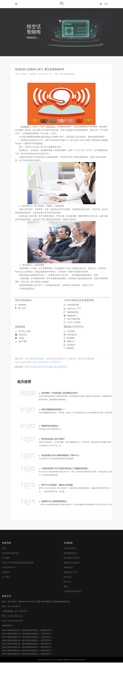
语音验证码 (70, 334)
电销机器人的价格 (71, 594)
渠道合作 (6, 603)
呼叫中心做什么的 (33, 366)
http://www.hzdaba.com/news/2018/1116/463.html (38, 362)
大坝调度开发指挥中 (72, 622)
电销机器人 (68, 598)
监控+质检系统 (72, 318)
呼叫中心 (67, 613)
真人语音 (20, 308)
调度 (66, 618)
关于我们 (6, 608)
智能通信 (20, 326)
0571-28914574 (21, 642)
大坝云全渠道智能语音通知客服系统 (18, 594)
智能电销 (20, 304)
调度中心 (69, 341)
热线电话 (69, 348)
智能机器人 (70, 315)
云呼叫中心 (72, 308)
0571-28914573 (14, 638)
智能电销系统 (71, 312)
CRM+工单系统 (72, 322)
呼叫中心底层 (23, 331)
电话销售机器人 (70, 584)
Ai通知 (19, 338)
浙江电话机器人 (70, 579)
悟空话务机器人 (24, 300)
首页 (4, 579)
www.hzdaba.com (15, 647)
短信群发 (69, 344)
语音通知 (69, 331)
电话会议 (21, 334)
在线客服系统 (71, 304)
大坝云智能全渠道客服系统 (79, 300)
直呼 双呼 (21, 341)
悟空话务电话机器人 (11, 584)
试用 (104, 4)
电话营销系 (62, 366)
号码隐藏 (69, 338)
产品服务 (6, 589)
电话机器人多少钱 (71, 589)
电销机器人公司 (70, 603)
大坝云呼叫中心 (9, 598)
